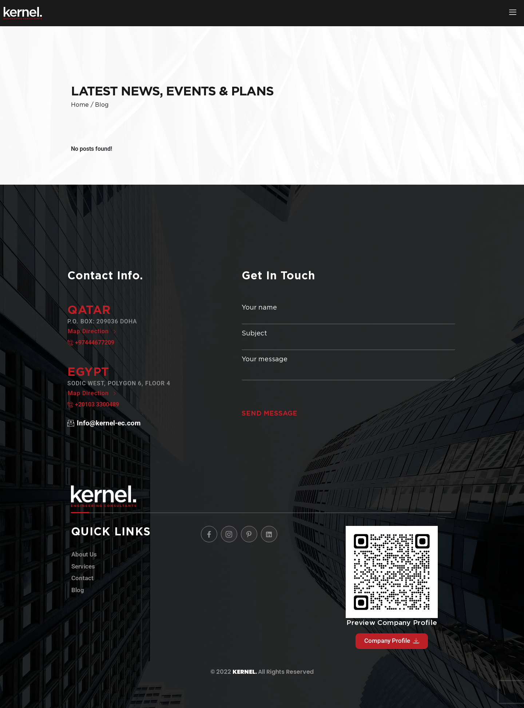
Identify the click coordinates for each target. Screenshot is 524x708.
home (80, 104)
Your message (348, 368)
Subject (348, 340)
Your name (348, 314)
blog (101, 104)
